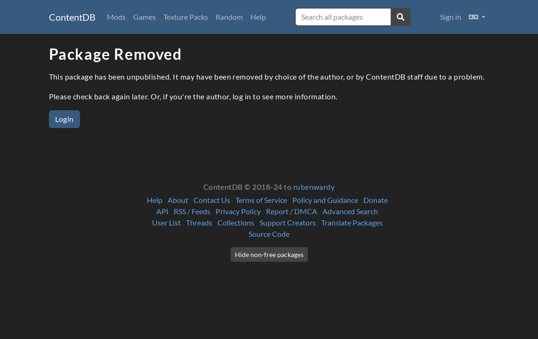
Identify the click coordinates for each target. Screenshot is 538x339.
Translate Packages (352, 222)
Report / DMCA (291, 211)
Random (229, 16)
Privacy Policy (238, 211)
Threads (199, 222)
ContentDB (72, 17)
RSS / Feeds (192, 211)
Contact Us (211, 199)
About (178, 199)
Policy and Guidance (325, 199)
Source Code (269, 233)
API (162, 211)
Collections (235, 222)
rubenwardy (314, 186)
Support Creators (287, 222)
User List (166, 222)
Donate (375, 199)
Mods (116, 16)
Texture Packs (185, 16)
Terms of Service (261, 199)
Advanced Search (350, 211)
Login (64, 118)
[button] (477, 17)
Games (144, 16)
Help (258, 16)
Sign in (450, 16)
